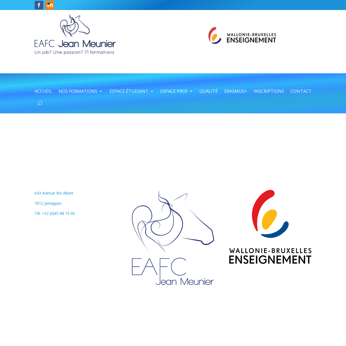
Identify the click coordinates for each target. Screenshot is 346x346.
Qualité (208, 91)
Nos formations (78, 91)
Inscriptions (269, 91)
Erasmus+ (235, 91)
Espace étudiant (128, 91)
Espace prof (174, 91)
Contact (301, 91)
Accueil (43, 91)
